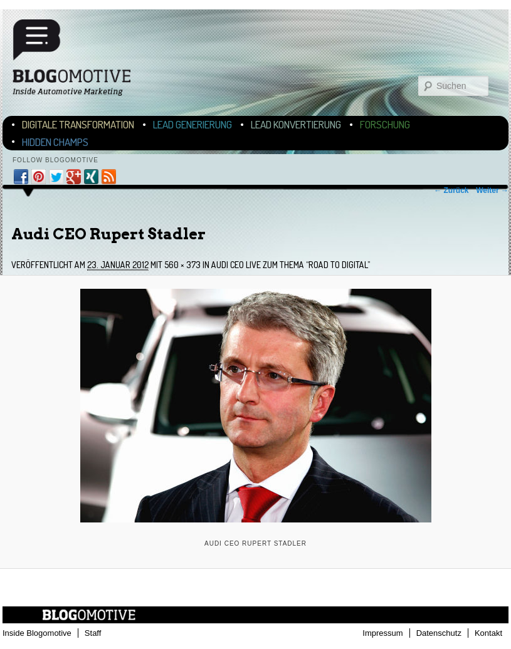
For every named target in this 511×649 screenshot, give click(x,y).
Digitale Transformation (78, 124)
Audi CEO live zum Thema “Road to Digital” (290, 264)
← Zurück (451, 190)
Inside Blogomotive (37, 633)
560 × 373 (182, 264)
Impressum (382, 633)
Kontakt (488, 633)
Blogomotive (80, 57)
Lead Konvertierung (296, 124)
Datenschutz (438, 633)
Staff (93, 633)
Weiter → (492, 190)
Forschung (385, 124)
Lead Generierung (192, 124)
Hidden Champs (55, 141)
